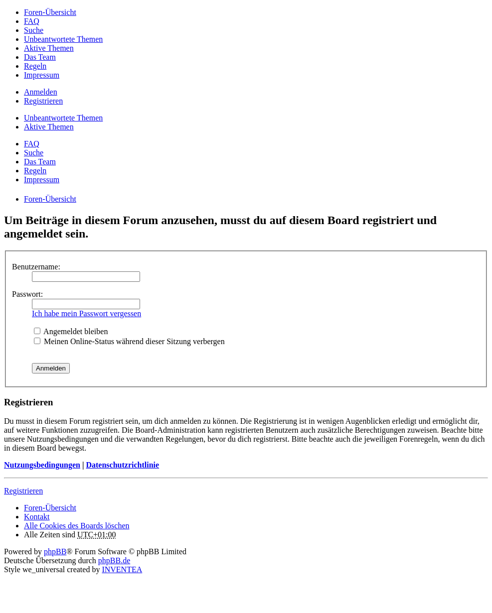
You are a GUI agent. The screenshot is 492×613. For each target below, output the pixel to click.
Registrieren (23, 491)
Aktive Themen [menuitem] (49, 48)
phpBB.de (114, 560)
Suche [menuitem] (33, 30)
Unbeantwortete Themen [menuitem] (63, 39)
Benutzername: (36, 266)
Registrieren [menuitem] (43, 101)
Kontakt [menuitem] (37, 516)
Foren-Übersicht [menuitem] (50, 12)
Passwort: (27, 294)
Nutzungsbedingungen (42, 465)
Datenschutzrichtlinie (122, 465)
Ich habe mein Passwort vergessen (86, 313)
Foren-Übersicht (50, 507)
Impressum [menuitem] (41, 75)
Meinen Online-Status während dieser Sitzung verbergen (129, 341)
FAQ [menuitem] (31, 21)
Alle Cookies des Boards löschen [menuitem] (77, 525)
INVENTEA (122, 569)
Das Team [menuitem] (40, 57)
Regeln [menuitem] (35, 66)
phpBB (55, 551)
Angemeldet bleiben (71, 331)
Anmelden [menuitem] (40, 92)
